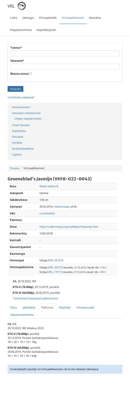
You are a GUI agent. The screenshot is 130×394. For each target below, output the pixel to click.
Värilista (17, 143)
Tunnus (16, 48)
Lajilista (16, 154)
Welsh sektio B (48, 186)
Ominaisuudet (85, 307)
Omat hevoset (21, 125)
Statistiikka (19, 131)
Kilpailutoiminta (20, 30)
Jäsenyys (28, 18)
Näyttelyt (65, 307)
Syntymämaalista (22, 148)
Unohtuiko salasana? (21, 97)
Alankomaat (61, 206)
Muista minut (19, 74)
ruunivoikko (47, 213)
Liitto (13, 18)
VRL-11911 (55, 272)
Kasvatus (95, 18)
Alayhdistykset (46, 30)
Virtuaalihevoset (73, 18)
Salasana (17, 61)
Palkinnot (47, 307)
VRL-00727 (55, 260)
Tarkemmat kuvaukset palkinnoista (35, 298)
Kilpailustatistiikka (22, 315)
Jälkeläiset (29, 307)
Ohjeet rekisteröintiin (28, 119)
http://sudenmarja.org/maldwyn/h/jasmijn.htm (68, 227)
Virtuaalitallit (48, 18)
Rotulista (17, 137)
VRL (11, 6)
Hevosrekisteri (21, 107)
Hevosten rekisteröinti (26, 113)
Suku (13, 307)
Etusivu (14, 168)
